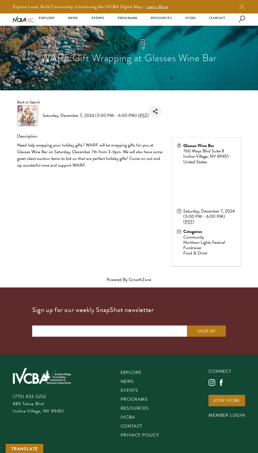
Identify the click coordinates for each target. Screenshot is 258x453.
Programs (127, 18)
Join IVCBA (226, 401)
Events (98, 18)
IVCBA (190, 18)
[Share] (155, 111)
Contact (217, 18)
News (73, 18)
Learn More (157, 6)
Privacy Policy (140, 435)
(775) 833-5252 (29, 396)
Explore (47, 18)
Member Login (226, 416)
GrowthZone (140, 279)
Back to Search (28, 102)
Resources (161, 18)
